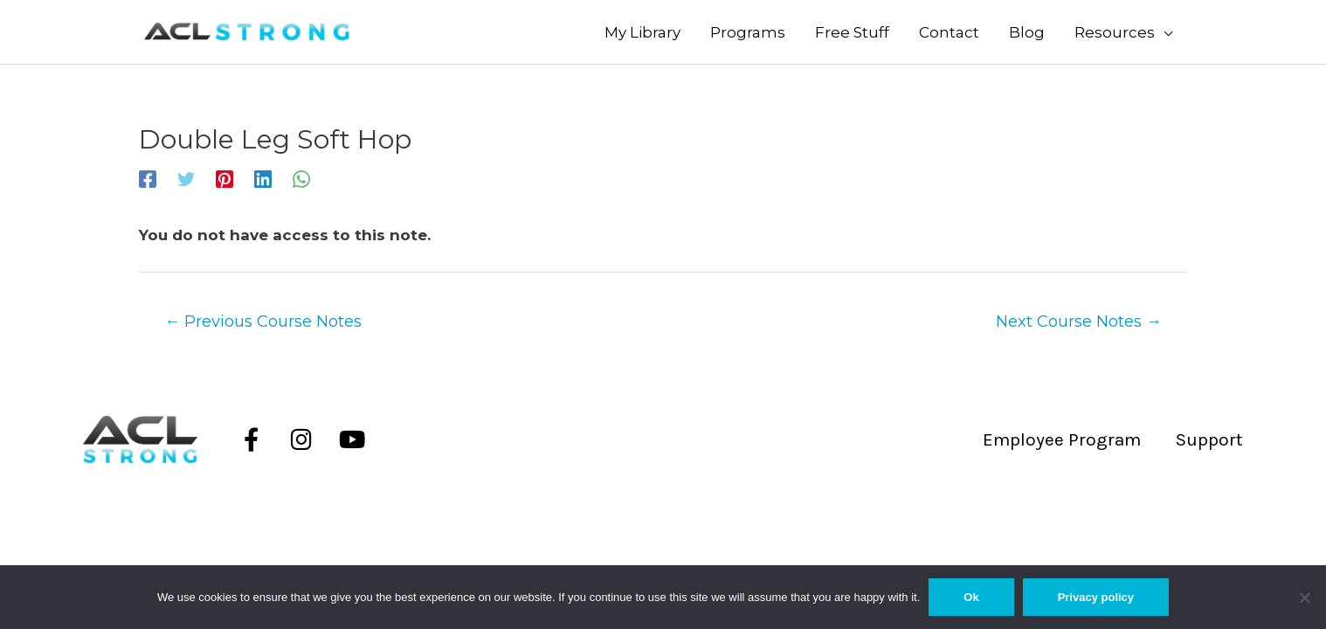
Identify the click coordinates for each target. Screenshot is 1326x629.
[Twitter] (186, 178)
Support (1209, 439)
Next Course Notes (1079, 321)
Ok (970, 597)
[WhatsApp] (301, 178)
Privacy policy (1096, 597)
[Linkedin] (263, 178)
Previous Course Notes (263, 321)
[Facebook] (147, 178)
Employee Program (1062, 439)
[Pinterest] (224, 178)
